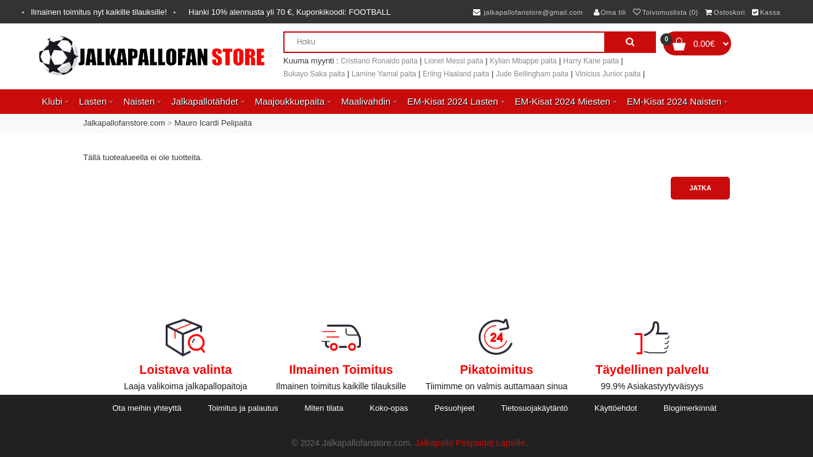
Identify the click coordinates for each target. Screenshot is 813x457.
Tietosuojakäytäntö (534, 408)
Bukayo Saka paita (314, 74)
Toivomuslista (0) (665, 12)
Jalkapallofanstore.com (124, 122)
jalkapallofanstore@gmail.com (528, 12)
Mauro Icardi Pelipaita (213, 122)
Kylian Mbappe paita (523, 61)
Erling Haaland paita (456, 74)
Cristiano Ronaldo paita (379, 61)
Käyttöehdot (615, 408)
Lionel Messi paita (453, 61)
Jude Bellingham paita (532, 74)
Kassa (766, 12)
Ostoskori (725, 12)
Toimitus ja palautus (243, 408)
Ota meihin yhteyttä (146, 408)
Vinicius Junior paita (608, 74)
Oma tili (610, 12)
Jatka (700, 188)
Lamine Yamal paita (384, 74)
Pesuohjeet (454, 408)
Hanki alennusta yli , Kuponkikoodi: (289, 12)
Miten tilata (324, 408)
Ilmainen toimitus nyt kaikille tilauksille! (99, 12)
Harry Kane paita (591, 61)
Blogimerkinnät (689, 408)
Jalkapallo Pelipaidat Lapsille (470, 443)
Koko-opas (389, 408)
